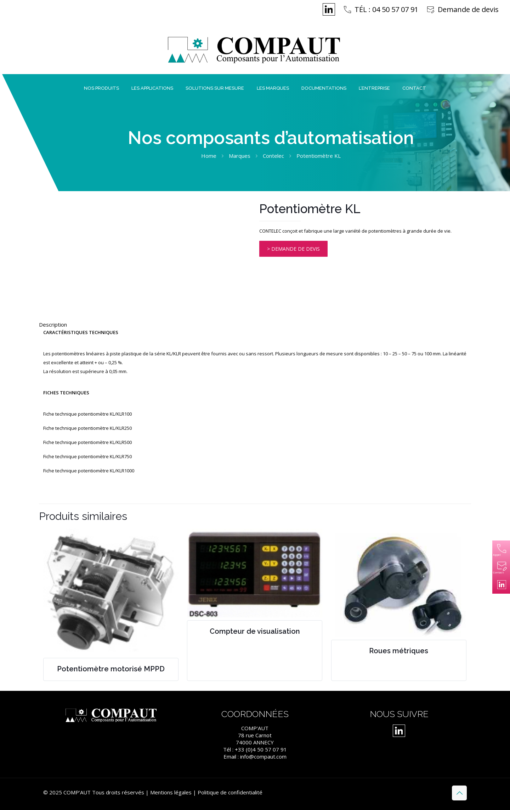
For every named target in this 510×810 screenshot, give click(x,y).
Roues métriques (398, 651)
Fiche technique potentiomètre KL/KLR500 (87, 442)
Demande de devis (468, 9)
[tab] (255, 324)
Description (53, 324)
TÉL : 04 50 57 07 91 (386, 9)
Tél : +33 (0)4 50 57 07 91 (255, 749)
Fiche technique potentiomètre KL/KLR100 (87, 414)
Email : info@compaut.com (255, 756)
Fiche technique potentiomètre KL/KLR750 (87, 456)
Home (208, 155)
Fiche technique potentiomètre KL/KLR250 (87, 428)
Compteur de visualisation (255, 631)
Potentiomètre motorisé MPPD (111, 669)
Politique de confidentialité (230, 792)
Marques (239, 155)
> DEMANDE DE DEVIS (293, 248)
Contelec (273, 155)
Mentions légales (171, 792)
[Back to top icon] (459, 793)
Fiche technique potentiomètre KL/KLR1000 (88, 470)
